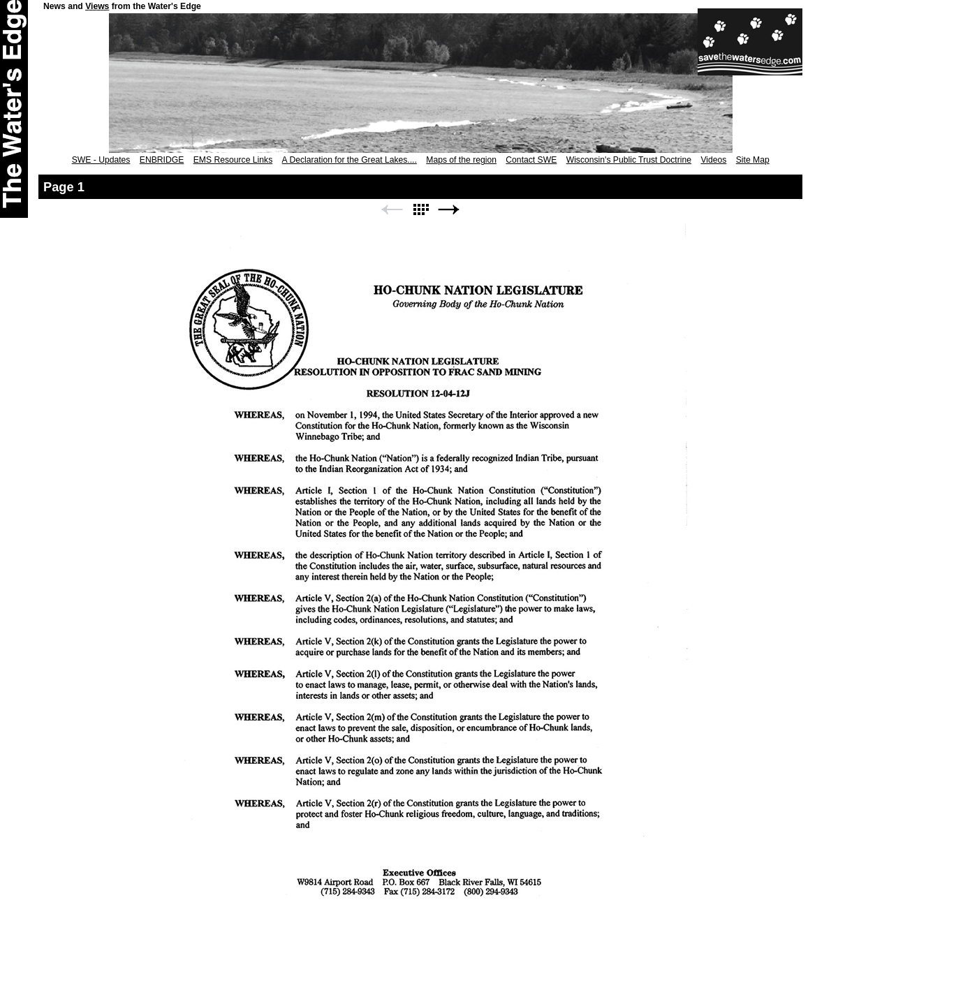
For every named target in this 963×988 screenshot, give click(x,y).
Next (449, 209)
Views (97, 6)
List (420, 209)
